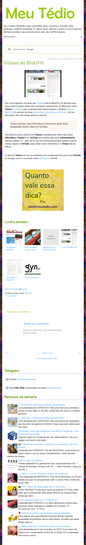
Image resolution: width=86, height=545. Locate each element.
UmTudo (18, 109)
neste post (44, 158)
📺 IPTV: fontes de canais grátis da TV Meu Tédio (41, 486)
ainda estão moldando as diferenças (50, 112)
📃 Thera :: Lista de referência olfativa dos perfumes (43, 473)
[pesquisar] (43, 49)
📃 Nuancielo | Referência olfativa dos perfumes (41, 417)
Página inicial (47, 353)
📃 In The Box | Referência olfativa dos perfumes (41, 404)
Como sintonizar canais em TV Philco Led (37, 499)
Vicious (40, 103)
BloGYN (28, 293)
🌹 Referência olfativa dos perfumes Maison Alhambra (44, 513)
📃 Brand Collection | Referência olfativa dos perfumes (44, 526)
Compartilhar (11, 296)
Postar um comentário (36, 324)
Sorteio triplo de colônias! (30, 460)
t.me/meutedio (54, 387)
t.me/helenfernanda (27, 379)
